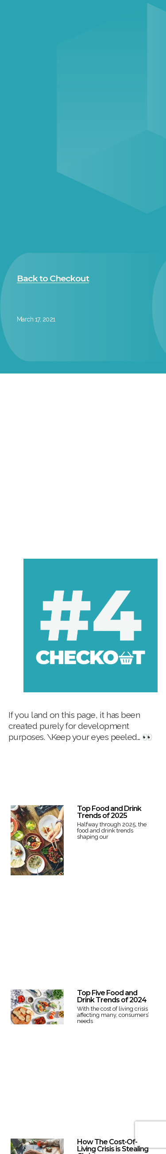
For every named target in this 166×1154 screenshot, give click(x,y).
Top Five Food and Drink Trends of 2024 (112, 996)
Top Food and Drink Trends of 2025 (109, 812)
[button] (53, 278)
